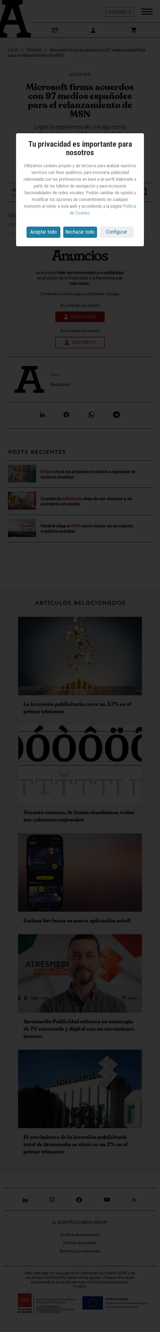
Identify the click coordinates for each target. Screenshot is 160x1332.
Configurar (116, 232)
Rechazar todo (80, 232)
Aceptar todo (43, 232)
